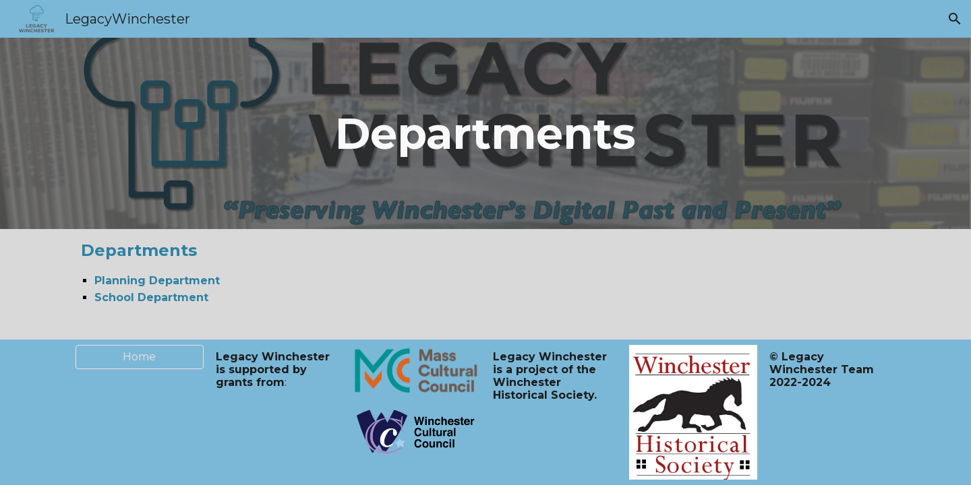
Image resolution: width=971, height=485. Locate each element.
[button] (955, 19)
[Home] (139, 357)
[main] (486, 133)
